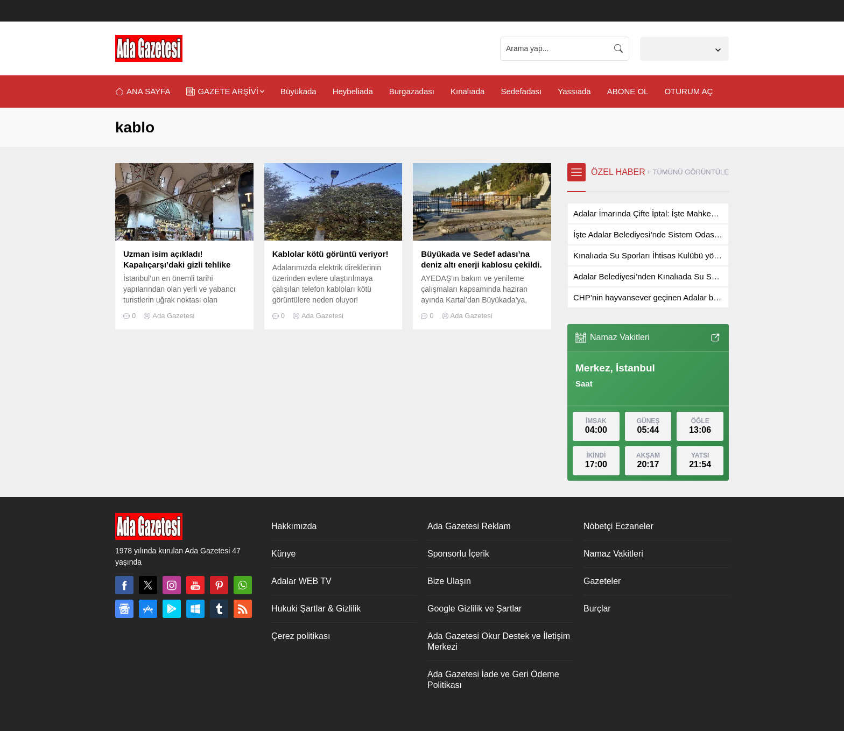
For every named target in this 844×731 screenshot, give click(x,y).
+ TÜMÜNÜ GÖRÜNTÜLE (687, 172)
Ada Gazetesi (173, 316)
